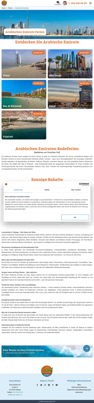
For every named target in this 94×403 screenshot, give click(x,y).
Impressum (79, 392)
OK (75, 217)
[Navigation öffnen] (90, 3)
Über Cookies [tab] (76, 190)
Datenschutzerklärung (79, 387)
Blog (79, 385)
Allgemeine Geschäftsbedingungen (79, 390)
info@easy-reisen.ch (15, 395)
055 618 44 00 (77, 3)
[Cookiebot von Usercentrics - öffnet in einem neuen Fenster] (80, 184)
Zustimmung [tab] (18, 190)
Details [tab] (47, 190)
